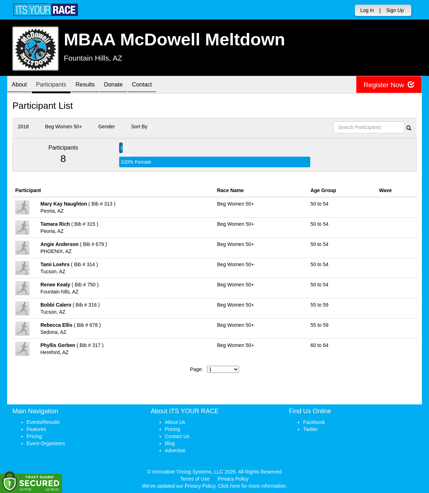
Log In (367, 10)
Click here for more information (252, 486)
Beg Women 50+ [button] (66, 126)
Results (92, 85)
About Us (175, 422)
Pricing (34, 436)
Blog (170, 443)
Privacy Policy (233, 479)
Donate (123, 85)
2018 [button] (26, 126)
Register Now (387, 85)
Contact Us (177, 436)
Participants (55, 85)
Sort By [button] (141, 126)
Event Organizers (46, 443)
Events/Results (43, 422)
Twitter (310, 429)
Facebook (314, 422)
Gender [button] (109, 126)
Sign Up (395, 10)
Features (36, 429)
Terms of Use (195, 479)
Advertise (175, 450)
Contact (154, 85)
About (20, 85)
